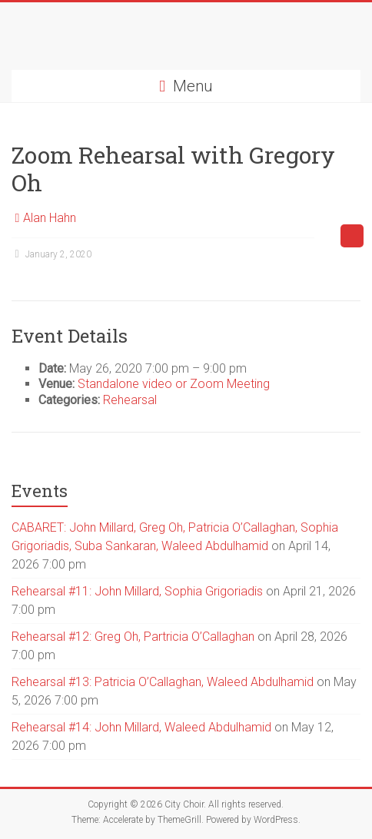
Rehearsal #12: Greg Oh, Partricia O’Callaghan (133, 636)
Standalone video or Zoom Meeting (174, 383)
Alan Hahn (49, 218)
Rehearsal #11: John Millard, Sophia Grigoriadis (137, 591)
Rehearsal (130, 400)
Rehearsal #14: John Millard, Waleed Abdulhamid (141, 727)
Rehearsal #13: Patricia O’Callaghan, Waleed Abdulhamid (163, 682)
